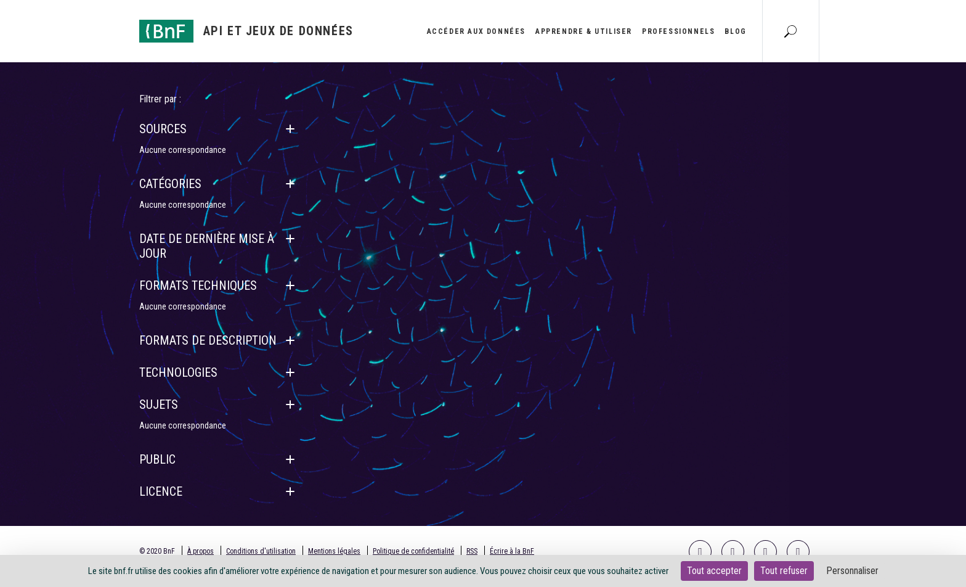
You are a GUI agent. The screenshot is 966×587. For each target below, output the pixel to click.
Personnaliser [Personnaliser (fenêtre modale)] (852, 571)
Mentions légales (334, 551)
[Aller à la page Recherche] (790, 31)
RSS (471, 551)
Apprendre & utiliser (583, 31)
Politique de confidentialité (413, 551)
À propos (200, 551)
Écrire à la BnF (512, 551)
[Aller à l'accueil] (246, 31)
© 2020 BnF (157, 551)
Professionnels (678, 31)
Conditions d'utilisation (261, 551)
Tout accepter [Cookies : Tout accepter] (714, 571)
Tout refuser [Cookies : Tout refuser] (784, 571)
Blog (735, 31)
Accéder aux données (476, 31)
